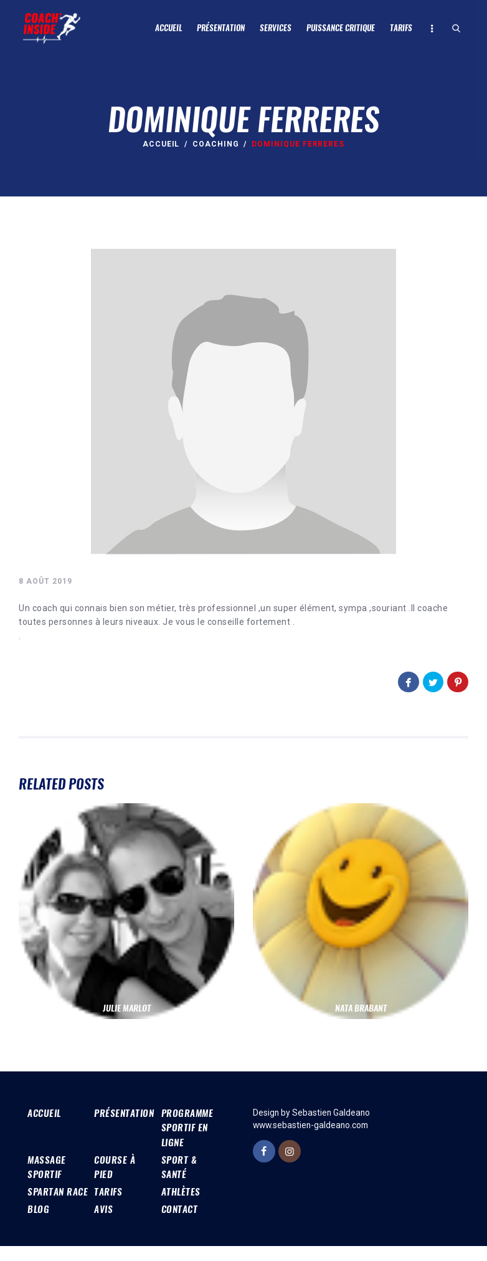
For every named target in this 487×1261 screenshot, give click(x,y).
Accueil (161, 144)
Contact (181, 1223)
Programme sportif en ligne (188, 1127)
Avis (104, 1223)
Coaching (215, 144)
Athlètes (181, 1191)
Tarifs (109, 1191)
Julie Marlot (127, 1007)
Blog (38, 1223)
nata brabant (361, 1007)
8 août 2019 (46, 581)
